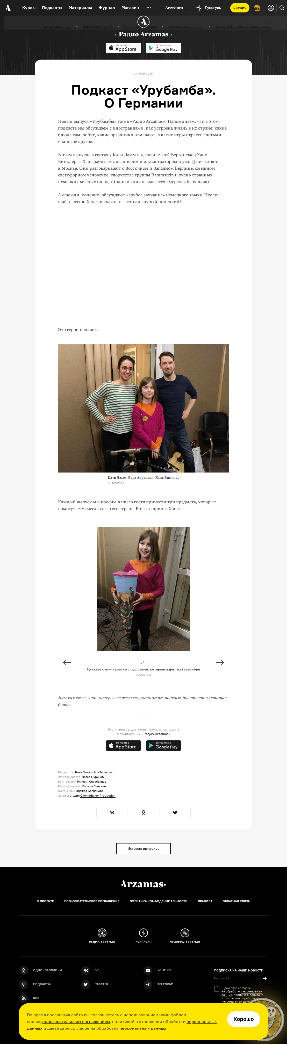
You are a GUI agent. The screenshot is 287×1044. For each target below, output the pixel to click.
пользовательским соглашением (76, 1021)
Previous (67, 662)
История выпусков (143, 848)
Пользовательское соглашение (91, 901)
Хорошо (243, 1019)
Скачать (239, 8)
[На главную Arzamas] (8, 8)
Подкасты (52, 7)
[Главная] (143, 884)
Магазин (130, 7)
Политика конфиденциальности (159, 901)
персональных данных (142, 1028)
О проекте (45, 901)
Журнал (106, 7)
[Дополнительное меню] (149, 8)
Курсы (28, 7)
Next (220, 662)
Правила (205, 901)
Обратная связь (236, 901)
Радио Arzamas (156, 734)
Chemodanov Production (98, 795)
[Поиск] (282, 8)
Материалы (80, 7)
